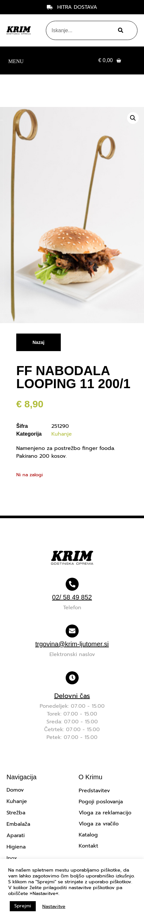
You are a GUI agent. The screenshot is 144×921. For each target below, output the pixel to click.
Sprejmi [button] (22, 905)
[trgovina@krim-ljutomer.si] (72, 631)
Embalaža (18, 824)
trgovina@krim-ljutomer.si (72, 644)
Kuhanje (61, 434)
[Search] (119, 30)
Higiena (16, 847)
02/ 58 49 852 (72, 597)
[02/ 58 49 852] (72, 584)
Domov (15, 790)
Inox (12, 858)
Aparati (16, 835)
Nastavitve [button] (53, 906)
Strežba (16, 812)
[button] (16, 60)
